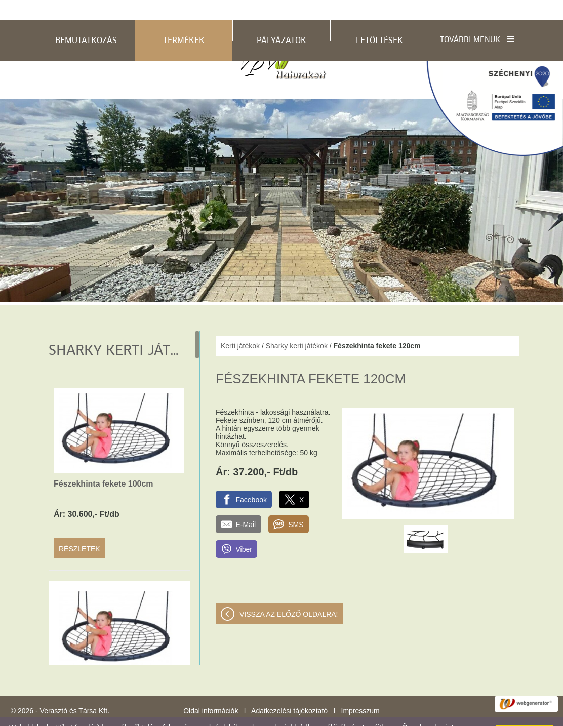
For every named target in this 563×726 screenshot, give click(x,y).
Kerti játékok (240, 325)
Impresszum (360, 691)
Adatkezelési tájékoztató (289, 691)
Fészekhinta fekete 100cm (103, 463)
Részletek (79, 529)
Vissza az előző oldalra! (288, 594)
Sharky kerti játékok (297, 325)
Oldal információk (210, 691)
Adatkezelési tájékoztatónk (393, 715)
